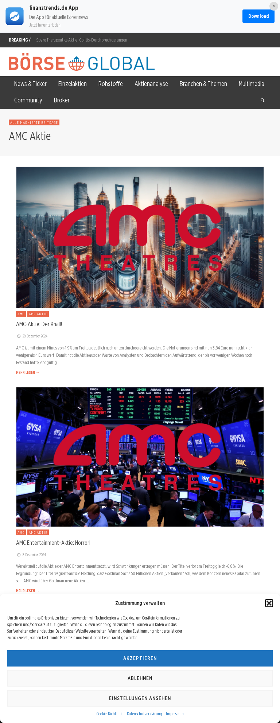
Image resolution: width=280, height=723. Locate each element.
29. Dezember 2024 (31, 336)
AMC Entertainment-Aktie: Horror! (53, 542)
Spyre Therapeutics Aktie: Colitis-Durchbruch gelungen (81, 40)
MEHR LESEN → (27, 372)
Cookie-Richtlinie (110, 713)
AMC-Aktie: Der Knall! (39, 324)
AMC (21, 314)
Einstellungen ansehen (140, 698)
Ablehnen (140, 678)
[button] (269, 603)
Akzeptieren (140, 658)
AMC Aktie (38, 314)
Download (258, 16)
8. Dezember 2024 (31, 554)
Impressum (175, 713)
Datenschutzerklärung (144, 713)
